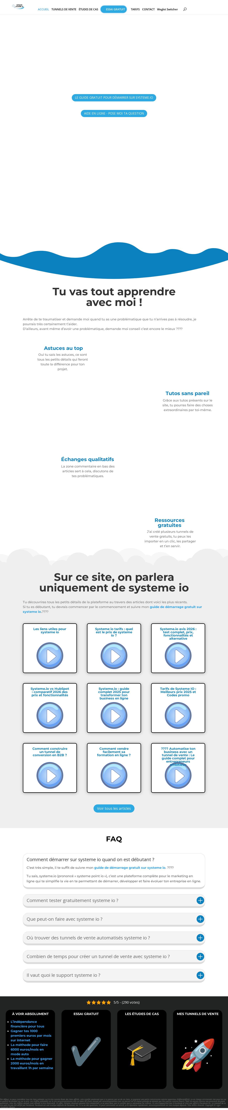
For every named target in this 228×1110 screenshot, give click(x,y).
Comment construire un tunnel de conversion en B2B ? (49, 754)
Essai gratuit (126, 10)
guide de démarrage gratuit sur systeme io (129, 870)
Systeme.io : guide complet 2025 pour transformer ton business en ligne (114, 695)
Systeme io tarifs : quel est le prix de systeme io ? (114, 634)
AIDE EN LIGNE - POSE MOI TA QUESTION (114, 114)
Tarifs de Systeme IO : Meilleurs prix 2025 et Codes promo (178, 694)
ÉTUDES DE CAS (99, 10)
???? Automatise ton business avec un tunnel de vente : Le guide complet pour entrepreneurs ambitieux (178, 759)
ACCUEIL (54, 10)
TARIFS (146, 10)
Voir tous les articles (114, 810)
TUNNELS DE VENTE (74, 10)
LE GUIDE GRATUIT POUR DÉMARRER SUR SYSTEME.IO (114, 98)
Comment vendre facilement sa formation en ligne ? (114, 754)
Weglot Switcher (178, 10)
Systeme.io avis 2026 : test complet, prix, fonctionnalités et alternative (178, 636)
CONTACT (159, 10)
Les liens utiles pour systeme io (49, 632)
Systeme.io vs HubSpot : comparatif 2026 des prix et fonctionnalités (50, 694)
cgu (218, 1107)
